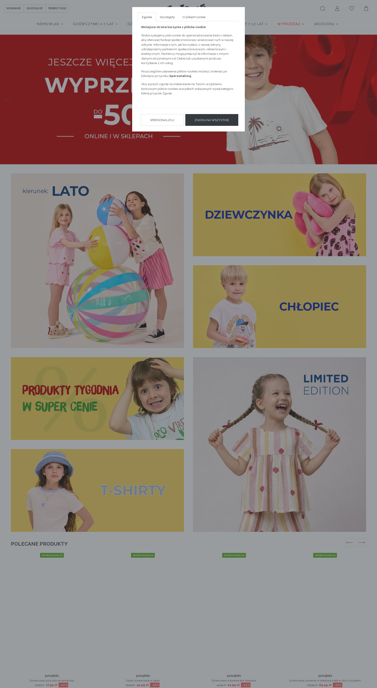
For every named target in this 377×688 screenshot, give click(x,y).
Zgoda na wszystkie (212, 120)
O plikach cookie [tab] (193, 17)
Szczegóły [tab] (167, 17)
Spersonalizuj (162, 120)
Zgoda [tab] (147, 17)
